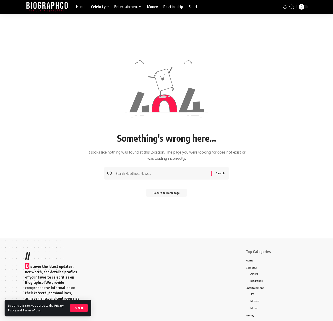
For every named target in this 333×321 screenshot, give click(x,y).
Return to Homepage (166, 194)
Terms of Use (32, 310)
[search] (291, 7)
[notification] (285, 6)
